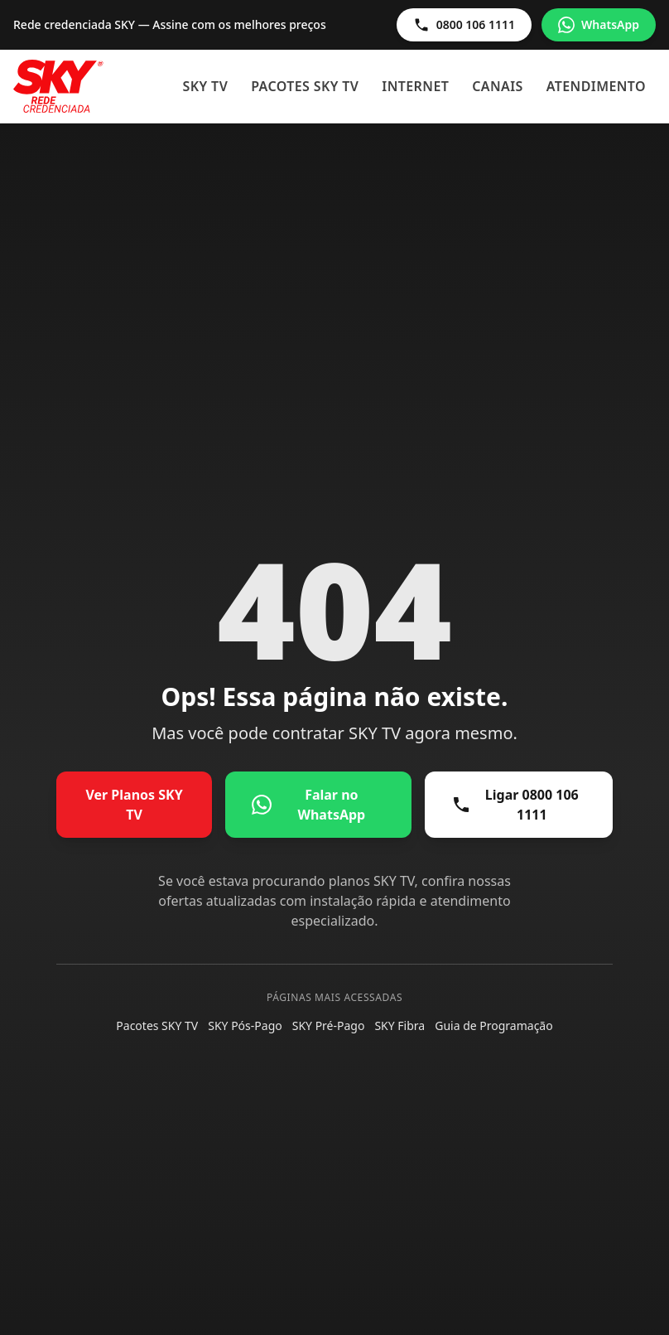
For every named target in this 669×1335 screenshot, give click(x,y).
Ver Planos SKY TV (133, 805)
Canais (497, 86)
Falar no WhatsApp (308, 805)
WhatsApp (598, 25)
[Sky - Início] (58, 86)
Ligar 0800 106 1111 (515, 805)
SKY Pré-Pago (328, 1025)
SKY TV (206, 86)
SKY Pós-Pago (245, 1025)
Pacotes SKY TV (305, 86)
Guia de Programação (494, 1025)
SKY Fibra (399, 1025)
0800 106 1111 (464, 25)
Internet (415, 86)
